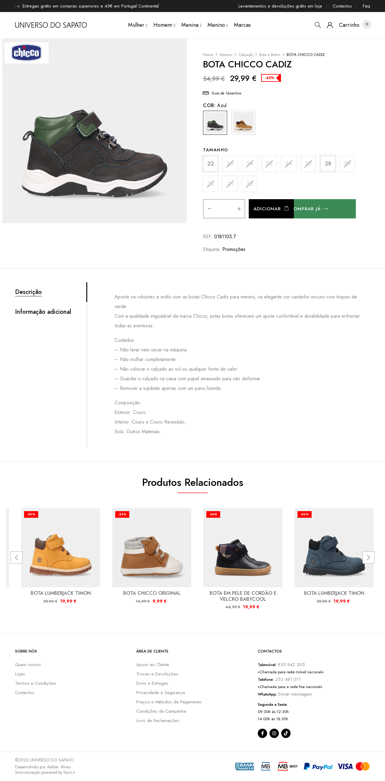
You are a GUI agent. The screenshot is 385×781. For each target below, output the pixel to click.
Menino (226, 54)
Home (208, 54)
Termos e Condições (35, 683)
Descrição (28, 292)
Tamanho (215, 150)
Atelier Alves (59, 767)
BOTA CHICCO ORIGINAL (151, 593)
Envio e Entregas (152, 683)
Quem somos (28, 664)
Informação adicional (43, 312)
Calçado (246, 54)
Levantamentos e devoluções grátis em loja (280, 6)
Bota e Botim (269, 54)
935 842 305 (291, 664)
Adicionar (267, 208)
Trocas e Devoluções (157, 674)
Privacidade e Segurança (160, 692)
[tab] (50, 292)
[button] (349, 25)
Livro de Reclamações (157, 720)
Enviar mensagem (295, 694)
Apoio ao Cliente (152, 664)
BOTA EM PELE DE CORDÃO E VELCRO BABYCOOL (243, 596)
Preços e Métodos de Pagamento (169, 702)
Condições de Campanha (161, 711)
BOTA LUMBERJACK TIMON (61, 593)
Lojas (20, 674)
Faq (366, 6)
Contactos (342, 6)
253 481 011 (287, 679)
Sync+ (69, 772)
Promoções (233, 249)
